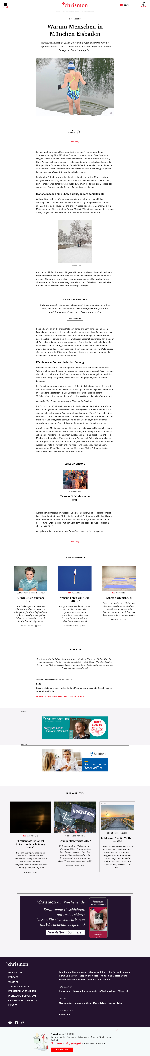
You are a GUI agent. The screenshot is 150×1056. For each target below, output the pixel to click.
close (117, 1030)
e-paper (12, 1005)
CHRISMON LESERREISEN (117, 833)
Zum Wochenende (19, 986)
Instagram (108, 665)
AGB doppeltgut (107, 991)
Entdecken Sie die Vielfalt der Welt (117, 839)
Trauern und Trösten (99, 979)
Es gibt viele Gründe (45, 177)
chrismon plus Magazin (22, 1000)
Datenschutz (80, 991)
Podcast (13, 977)
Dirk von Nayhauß (26, 626)
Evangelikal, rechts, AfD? (75, 841)
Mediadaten (99, 1003)
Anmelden (144, 5)
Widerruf (123, 991)
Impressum (65, 991)
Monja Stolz (28, 872)
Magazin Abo (66, 1003)
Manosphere (32, 836)
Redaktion (64, 1014)
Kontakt (93, 991)
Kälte (38, 684)
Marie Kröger (76, 131)
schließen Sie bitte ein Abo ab (88, 662)
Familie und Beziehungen (72, 972)
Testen (124, 5)
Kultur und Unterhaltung (114, 976)
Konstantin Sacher (71, 626)
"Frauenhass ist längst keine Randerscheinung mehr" (30, 844)
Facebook (66, 668)
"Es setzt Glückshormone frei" (75, 498)
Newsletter (15, 972)
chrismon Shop (83, 1003)
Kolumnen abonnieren (22, 991)
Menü (5, 7)
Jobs (119, 1003)
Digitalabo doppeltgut (22, 996)
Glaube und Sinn (97, 972)
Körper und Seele (89, 976)
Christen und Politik (75, 836)
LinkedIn (80, 668)
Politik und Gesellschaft (72, 979)
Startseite (58, 11)
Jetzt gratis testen (62, 1049)
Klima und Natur (68, 976)
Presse (111, 1003)
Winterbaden (75, 491)
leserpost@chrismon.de (68, 665)
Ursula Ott (114, 619)
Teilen (74, 142)
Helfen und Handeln (120, 972)
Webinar (13, 982)
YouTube (10, 1022)
